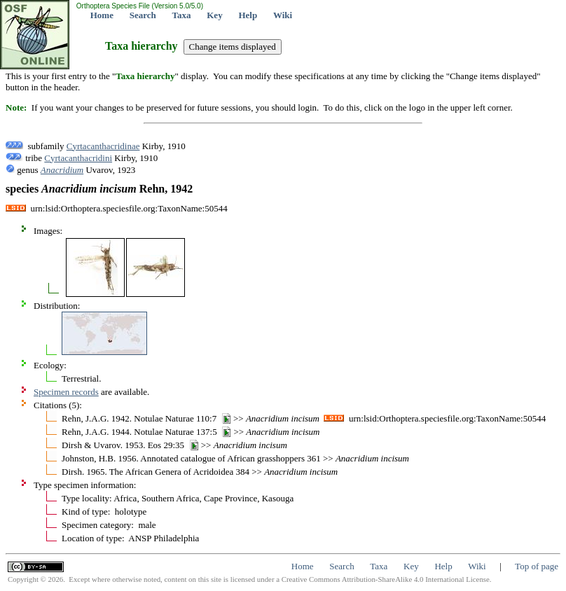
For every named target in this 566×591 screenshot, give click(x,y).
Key (214, 15)
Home (101, 15)
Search (143, 15)
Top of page (536, 566)
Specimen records (66, 392)
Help (247, 15)
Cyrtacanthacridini (78, 158)
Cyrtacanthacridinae (103, 146)
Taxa (181, 15)
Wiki (282, 15)
